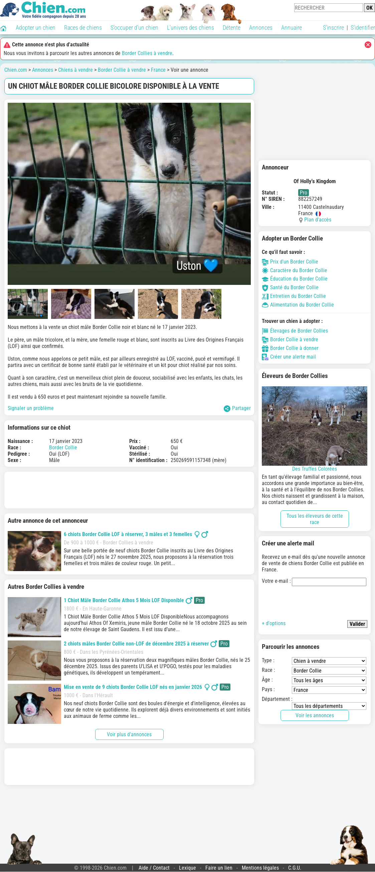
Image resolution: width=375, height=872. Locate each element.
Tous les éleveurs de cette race (315, 519)
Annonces (260, 27)
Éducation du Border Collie (295, 279)
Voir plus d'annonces (129, 734)
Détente (231, 27)
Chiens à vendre (75, 70)
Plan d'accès (317, 219)
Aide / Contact (154, 868)
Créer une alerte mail (289, 357)
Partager (237, 408)
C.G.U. (294, 868)
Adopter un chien (35, 27)
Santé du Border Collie (290, 287)
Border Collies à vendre (147, 53)
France (158, 70)
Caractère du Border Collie (294, 270)
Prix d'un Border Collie (290, 262)
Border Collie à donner (290, 348)
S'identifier (363, 27)
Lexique (187, 868)
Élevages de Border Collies (295, 331)
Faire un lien (218, 868)
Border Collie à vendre (122, 70)
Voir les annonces (315, 715)
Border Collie (63, 447)
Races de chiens (83, 27)
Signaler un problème (31, 408)
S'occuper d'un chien (134, 27)
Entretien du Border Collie (294, 296)
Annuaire (291, 27)
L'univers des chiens (190, 27)
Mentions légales (260, 868)
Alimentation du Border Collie (298, 305)
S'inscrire (333, 27)
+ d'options (274, 623)
